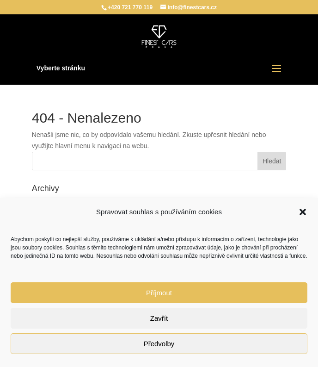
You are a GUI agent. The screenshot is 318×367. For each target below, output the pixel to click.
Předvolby (159, 344)
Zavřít (159, 318)
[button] (302, 212)
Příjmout (159, 293)
